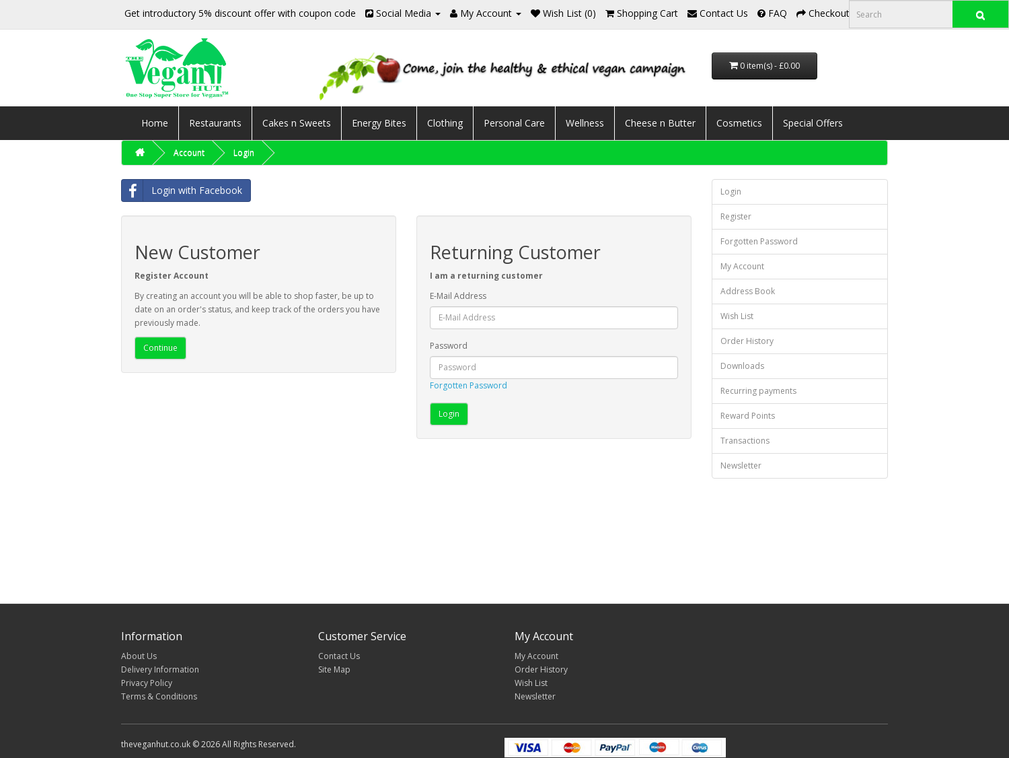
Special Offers (813, 122)
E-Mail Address (458, 296)
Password (449, 345)
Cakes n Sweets (296, 122)
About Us (139, 656)
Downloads (742, 366)
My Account (742, 266)
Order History (747, 341)
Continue (160, 347)
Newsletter (740, 465)
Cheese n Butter (660, 122)
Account (189, 152)
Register (735, 216)
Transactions (745, 440)
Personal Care (514, 122)
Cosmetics (739, 122)
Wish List (736, 316)
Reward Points (747, 415)
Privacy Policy (146, 683)
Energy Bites (379, 122)
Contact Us (339, 656)
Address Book (747, 291)
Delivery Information (160, 669)
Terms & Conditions (159, 696)
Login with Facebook (182, 190)
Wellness (585, 122)
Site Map (334, 669)
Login (243, 152)
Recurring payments (758, 391)
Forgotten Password (468, 385)
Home (154, 122)
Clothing (445, 122)
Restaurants (215, 122)
